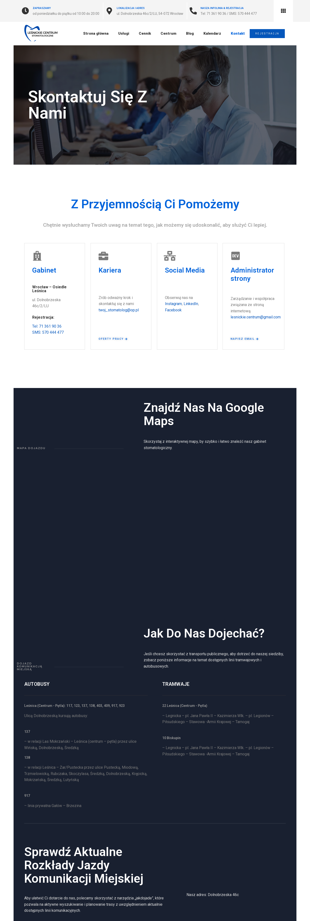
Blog (189, 33)
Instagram (173, 303)
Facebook (173, 310)
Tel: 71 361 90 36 (47, 326)
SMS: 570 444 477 (48, 332)
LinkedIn (191, 303)
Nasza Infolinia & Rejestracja (222, 8)
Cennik (144, 33)
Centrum (168, 33)
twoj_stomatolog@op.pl (119, 310)
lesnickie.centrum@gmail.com (256, 317)
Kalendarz (212, 33)
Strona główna (95, 33)
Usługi (123, 33)
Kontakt (237, 33)
